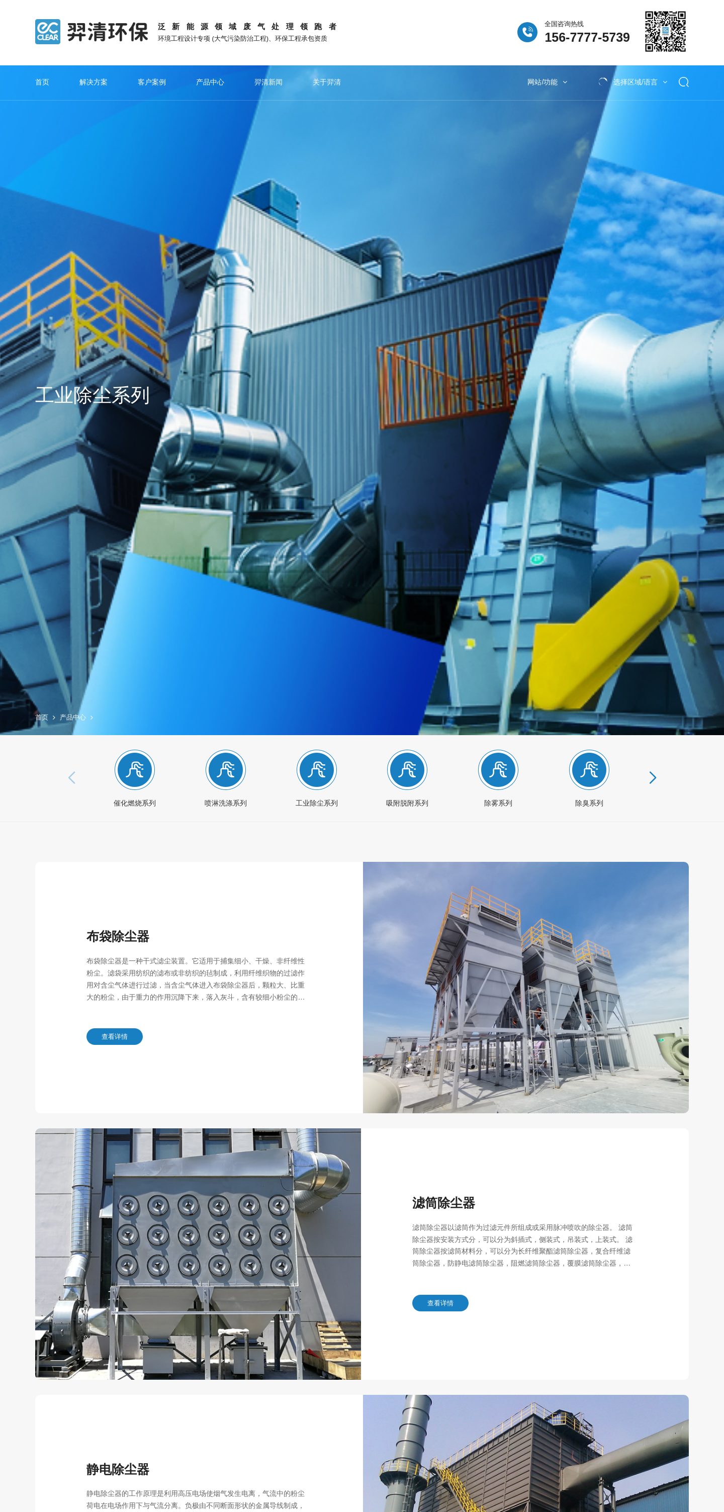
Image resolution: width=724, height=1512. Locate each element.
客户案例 (152, 82)
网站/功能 (547, 82)
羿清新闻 (268, 82)
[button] (652, 788)
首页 (42, 82)
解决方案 (93, 82)
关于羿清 (327, 82)
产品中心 (210, 82)
